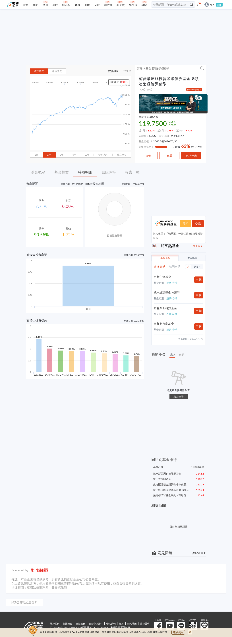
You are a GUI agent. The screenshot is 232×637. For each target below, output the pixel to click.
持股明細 (85, 172)
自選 (182, 355)
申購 (199, 280)
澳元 (149, 89)
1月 (36, 154)
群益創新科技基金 (165, 308)
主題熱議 (192, 258)
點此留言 (197, 553)
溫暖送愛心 (204, 626)
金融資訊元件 (96, 623)
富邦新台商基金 (164, 324)
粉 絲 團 (158, 626)
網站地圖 (132, 623)
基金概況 (38, 172)
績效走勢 (39, 71)
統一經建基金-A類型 (167, 292)
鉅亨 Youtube (170, 626)
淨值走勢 (57, 71)
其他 (142, 89)
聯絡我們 (111, 623)
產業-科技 (171, 314)
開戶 (185, 224)
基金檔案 (61, 172)
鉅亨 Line (181, 626)
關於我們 (54, 623)
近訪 (172, 355)
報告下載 (132, 172)
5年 (74, 154)
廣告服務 (80, 623)
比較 (148, 155)
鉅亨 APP (193, 626)
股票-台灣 (171, 282)
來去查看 (178, 396)
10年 (87, 154)
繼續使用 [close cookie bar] (178, 632)
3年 (61, 154)
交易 (198, 224)
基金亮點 (165, 258)
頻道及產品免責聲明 (24, 602)
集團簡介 (67, 623)
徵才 (121, 623)
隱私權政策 (161, 632)
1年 (49, 154)
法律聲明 (145, 623)
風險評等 (109, 172)
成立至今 (122, 154)
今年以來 (102, 154)
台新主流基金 (162, 277)
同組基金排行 (193, 89)
